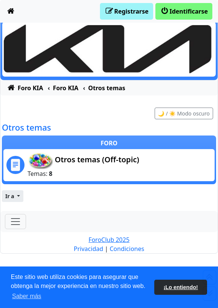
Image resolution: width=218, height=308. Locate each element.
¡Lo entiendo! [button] (181, 287)
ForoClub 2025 (109, 240)
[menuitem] (11, 11)
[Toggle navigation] (15, 221)
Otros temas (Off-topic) (97, 159)
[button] (12, 196)
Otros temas (26, 127)
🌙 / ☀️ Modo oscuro (184, 113)
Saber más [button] (26, 296)
